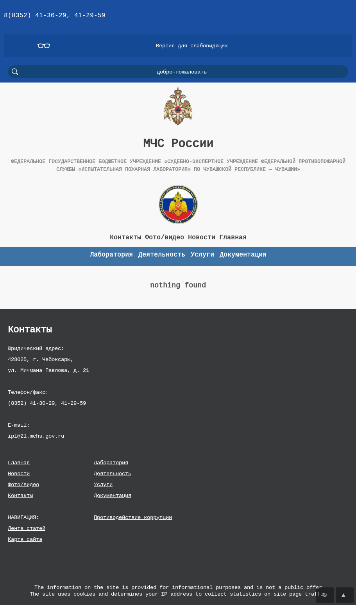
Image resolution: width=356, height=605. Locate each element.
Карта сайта (25, 539)
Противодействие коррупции (133, 517)
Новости (19, 473)
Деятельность (112, 473)
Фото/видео (23, 484)
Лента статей (26, 528)
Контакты (20, 495)
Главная (19, 462)
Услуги (103, 484)
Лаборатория (111, 462)
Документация (112, 495)
